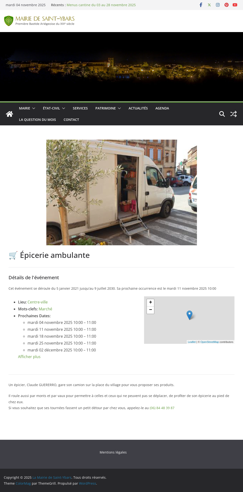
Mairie (24, 108)
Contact (71, 119)
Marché (45, 309)
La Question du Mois (37, 119)
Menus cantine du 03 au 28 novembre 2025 (101, 5)
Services (80, 108)
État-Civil (51, 108)
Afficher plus (29, 356)
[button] (32, 108)
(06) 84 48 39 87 (162, 408)
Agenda (162, 108)
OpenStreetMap (210, 342)
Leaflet (192, 342)
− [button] (150, 310)
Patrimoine (105, 108)
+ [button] (150, 302)
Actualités (138, 108)
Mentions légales (113, 452)
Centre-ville (38, 302)
